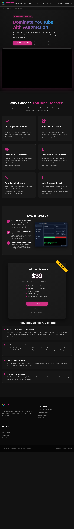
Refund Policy (6, 435)
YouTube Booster (43, 412)
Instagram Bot (42, 417)
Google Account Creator (45, 409)
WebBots (9, 8)
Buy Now (37, 303)
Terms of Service (6, 432)
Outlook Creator (42, 415)
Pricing (4, 430)
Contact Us (5, 438)
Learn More (41, 43)
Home (3, 8)
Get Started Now (22, 43)
